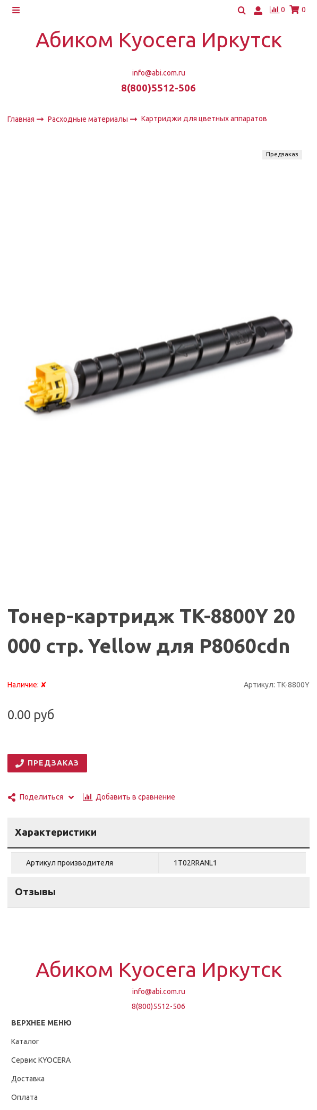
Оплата (24, 1097)
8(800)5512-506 (158, 88)
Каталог (25, 1041)
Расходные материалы (89, 119)
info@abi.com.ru (158, 73)
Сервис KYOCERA (41, 1060)
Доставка (28, 1078)
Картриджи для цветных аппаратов (204, 118)
